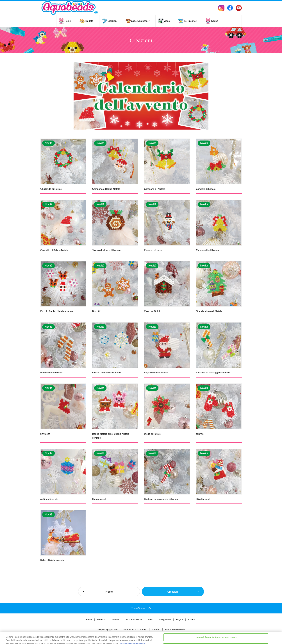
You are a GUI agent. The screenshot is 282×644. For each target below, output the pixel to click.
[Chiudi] (276, 634)
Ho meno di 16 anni (215, 634)
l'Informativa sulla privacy (133, 631)
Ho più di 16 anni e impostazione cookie (216, 625)
